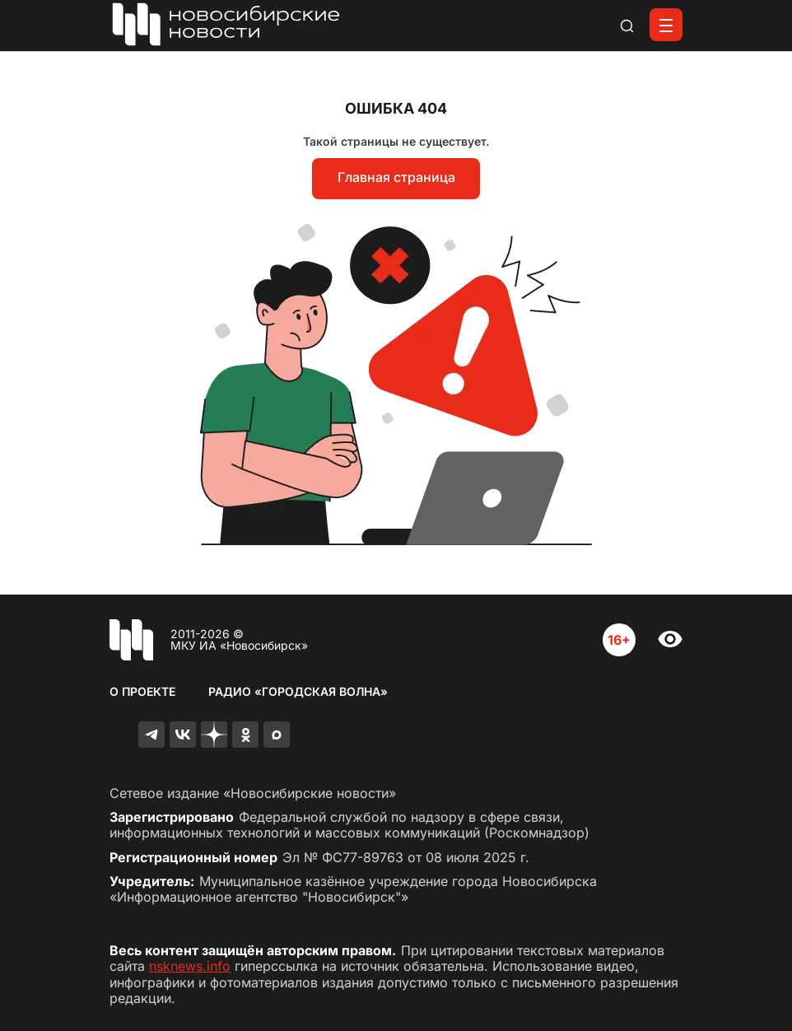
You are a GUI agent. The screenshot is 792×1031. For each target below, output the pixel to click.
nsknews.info (190, 966)
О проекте (142, 691)
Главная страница (396, 177)
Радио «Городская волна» (298, 691)
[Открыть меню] (666, 24)
